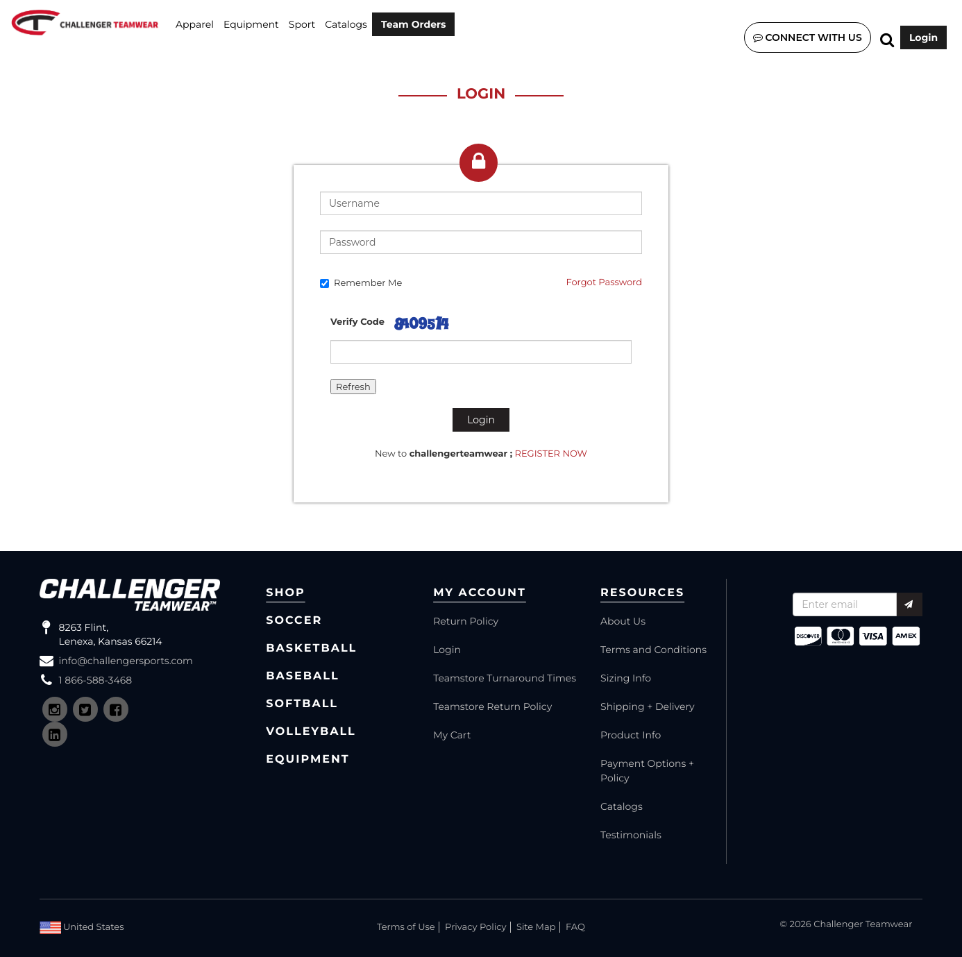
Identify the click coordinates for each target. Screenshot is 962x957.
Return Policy (465, 621)
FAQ (575, 927)
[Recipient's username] (845, 604)
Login (923, 37)
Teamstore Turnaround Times (504, 678)
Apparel (195, 24)
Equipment (251, 24)
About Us (622, 621)
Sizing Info (625, 678)
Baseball (302, 676)
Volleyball (311, 731)
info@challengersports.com (126, 660)
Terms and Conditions (653, 649)
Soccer (294, 620)
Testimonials (630, 835)
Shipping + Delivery (647, 706)
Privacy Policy (475, 927)
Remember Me (361, 283)
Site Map (536, 927)
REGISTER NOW (551, 453)
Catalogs (346, 24)
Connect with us (807, 37)
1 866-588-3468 (96, 680)
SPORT (302, 24)
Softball (302, 704)
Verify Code (357, 322)
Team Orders (413, 24)
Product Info (630, 735)
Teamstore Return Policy (492, 706)
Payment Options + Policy (647, 770)
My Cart (452, 735)
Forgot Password (604, 282)
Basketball (311, 648)
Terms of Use (406, 927)
